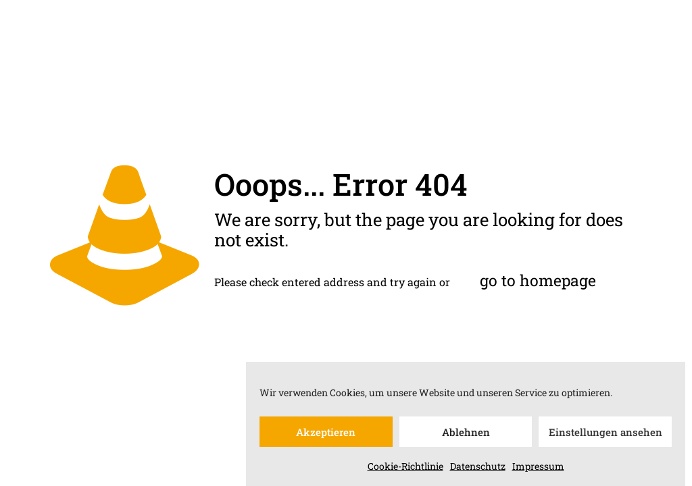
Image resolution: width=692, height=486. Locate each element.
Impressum (538, 468)
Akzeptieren (325, 434)
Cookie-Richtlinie (405, 468)
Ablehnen (466, 434)
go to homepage (538, 280)
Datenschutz (477, 468)
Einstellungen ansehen (605, 434)
